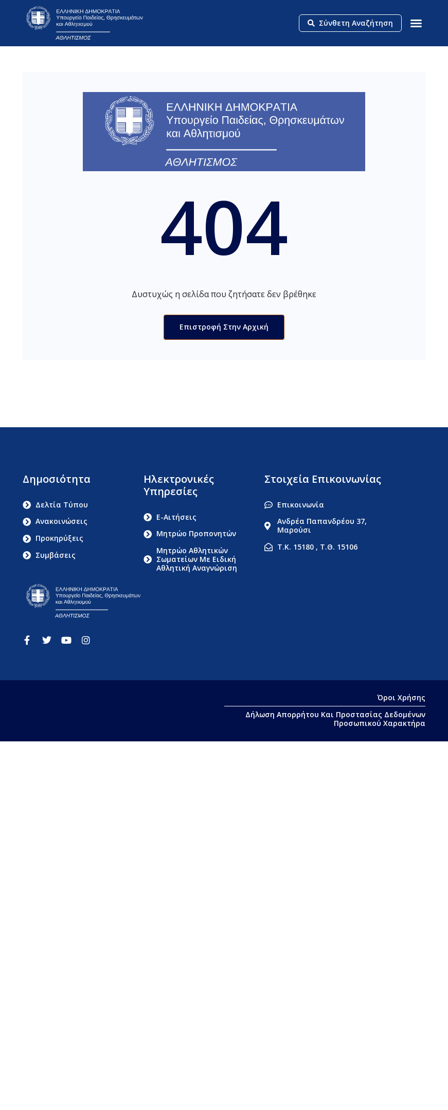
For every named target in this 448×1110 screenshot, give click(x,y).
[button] (416, 23)
